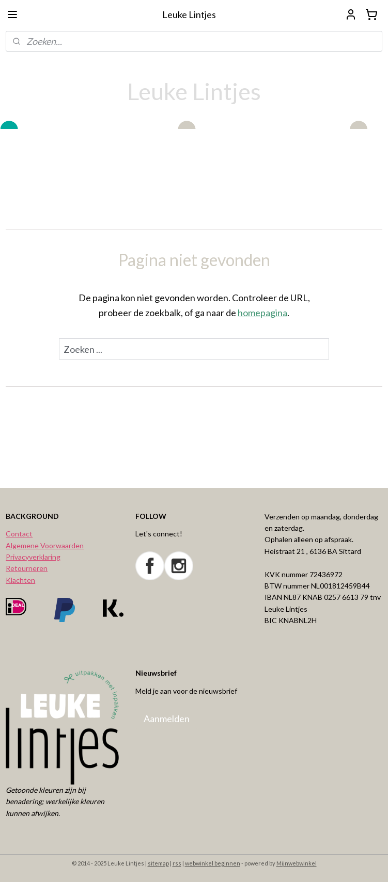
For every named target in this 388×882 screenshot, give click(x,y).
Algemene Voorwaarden (45, 545)
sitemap (158, 863)
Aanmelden (167, 718)
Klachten (20, 580)
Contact (19, 533)
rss (177, 863)
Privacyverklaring (33, 556)
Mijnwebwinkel (296, 863)
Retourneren (27, 568)
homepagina (262, 312)
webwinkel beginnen (212, 863)
